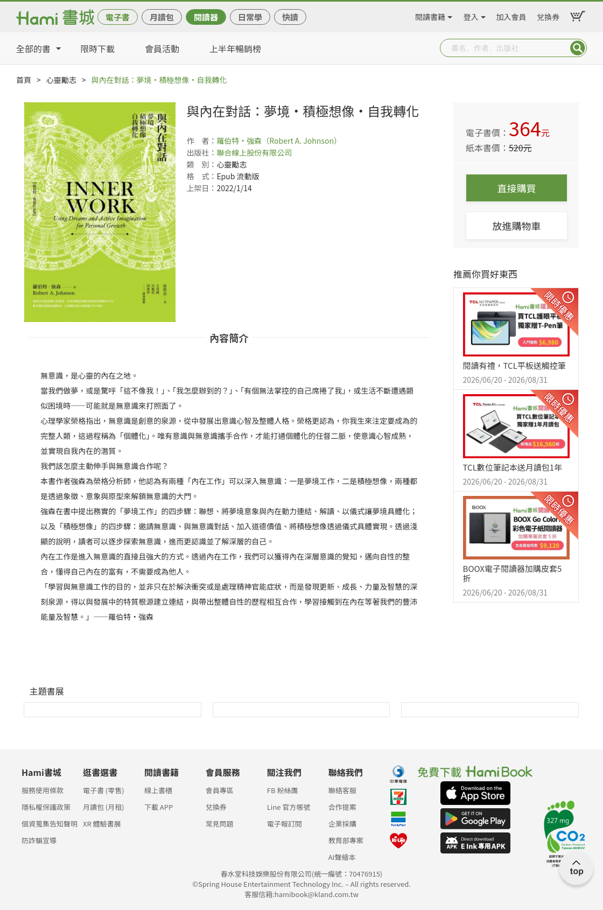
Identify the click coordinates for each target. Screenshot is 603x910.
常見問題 (220, 823)
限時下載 (97, 48)
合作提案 (342, 807)
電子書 (118, 17)
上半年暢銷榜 (235, 48)
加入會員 (511, 15)
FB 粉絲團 (282, 790)
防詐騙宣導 (39, 840)
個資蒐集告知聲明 (50, 823)
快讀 (290, 17)
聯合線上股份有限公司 (254, 152)
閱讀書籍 (430, 15)
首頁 (23, 79)
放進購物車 (517, 226)
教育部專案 (345, 840)
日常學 (250, 17)
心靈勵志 (61, 79)
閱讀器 (206, 17)
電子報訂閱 (284, 823)
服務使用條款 (43, 790)
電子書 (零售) (103, 790)
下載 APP (158, 807)
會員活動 (162, 48)
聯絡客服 (342, 790)
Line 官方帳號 (289, 807)
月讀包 (162, 17)
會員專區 (220, 790)
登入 (471, 15)
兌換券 (548, 15)
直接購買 (516, 188)
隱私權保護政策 (46, 807)
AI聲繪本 (342, 857)
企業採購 (342, 823)
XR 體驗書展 (102, 823)
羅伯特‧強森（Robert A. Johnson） (278, 140)
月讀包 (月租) (103, 807)
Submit (577, 48)
